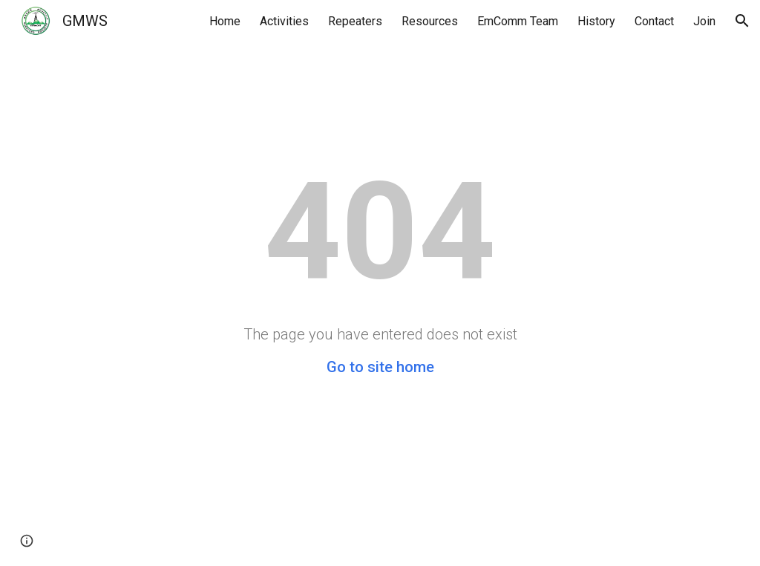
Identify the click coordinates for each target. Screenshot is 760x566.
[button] (742, 21)
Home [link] (224, 21)
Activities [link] (284, 21)
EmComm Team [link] (517, 21)
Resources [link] (430, 21)
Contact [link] (654, 21)
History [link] (596, 21)
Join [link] (704, 21)
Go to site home (380, 367)
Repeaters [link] (355, 21)
